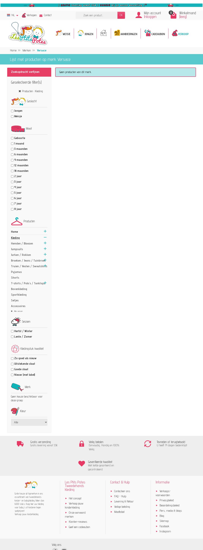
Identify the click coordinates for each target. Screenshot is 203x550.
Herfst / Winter (23, 331)
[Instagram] (64, 531)
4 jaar (18, 187)
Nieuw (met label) (24, 374)
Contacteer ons (122, 471)
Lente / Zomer (23, 336)
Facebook (164, 506)
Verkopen (32, 15)
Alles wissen (18, 311)
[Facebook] (55, 531)
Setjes (15, 300)
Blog (162, 496)
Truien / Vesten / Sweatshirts (29, 266)
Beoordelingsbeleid (169, 485)
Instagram (165, 511)
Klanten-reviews (78, 502)
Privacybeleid (167, 480)
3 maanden (21, 149)
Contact (45, 15)
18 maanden (21, 171)
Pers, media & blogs (171, 491)
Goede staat (21, 369)
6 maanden (21, 154)
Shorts (15, 277)
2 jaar (18, 176)
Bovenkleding (19, 289)
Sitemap (164, 501)
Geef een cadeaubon (79, 507)
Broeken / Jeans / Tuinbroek (28, 260)
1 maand (19, 143)
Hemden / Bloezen (22, 243)
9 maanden (21, 160)
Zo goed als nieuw (25, 358)
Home (14, 231)
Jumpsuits (17, 249)
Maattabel (119, 492)
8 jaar (18, 209)
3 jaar (17, 181)
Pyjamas (16, 272)
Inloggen (150, 16)
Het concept (75, 478)
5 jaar (17, 192)
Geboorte (19, 138)
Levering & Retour (124, 481)
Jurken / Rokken (21, 255)
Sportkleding (19, 294)
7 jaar (18, 203)
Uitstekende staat (24, 363)
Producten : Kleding (32, 91)
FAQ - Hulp (120, 476)
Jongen (18, 110)
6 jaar (18, 198)
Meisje (18, 116)
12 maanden (21, 165)
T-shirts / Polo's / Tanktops (28, 283)
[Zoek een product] (96, 15)
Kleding (15, 238)
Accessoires (18, 306)
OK (121, 15)
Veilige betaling (122, 487)
